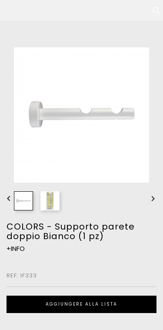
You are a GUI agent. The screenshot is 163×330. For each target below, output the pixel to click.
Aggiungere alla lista (81, 304)
